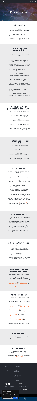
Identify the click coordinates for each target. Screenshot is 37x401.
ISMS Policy (30, 395)
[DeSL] (11, 384)
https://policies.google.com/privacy (19, 286)
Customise (5, 397)
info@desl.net (22, 390)
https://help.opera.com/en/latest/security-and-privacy (20, 309)
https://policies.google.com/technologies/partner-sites (18, 283)
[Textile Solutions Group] (24, 398)
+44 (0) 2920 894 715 (23, 389)
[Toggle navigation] (35, 1)
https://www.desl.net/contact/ (19, 356)
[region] (10, 394)
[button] (31, 1)
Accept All (15, 397)
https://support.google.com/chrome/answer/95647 (20, 304)
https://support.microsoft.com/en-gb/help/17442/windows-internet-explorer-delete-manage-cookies (19, 313)
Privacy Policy (25, 395)
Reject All (10, 397)
